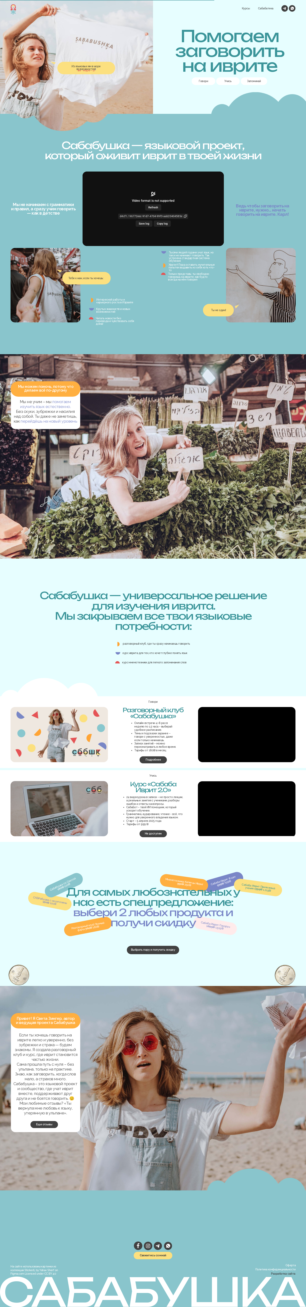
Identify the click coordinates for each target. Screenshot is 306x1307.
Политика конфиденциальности (275, 1269)
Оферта (291, 1265)
